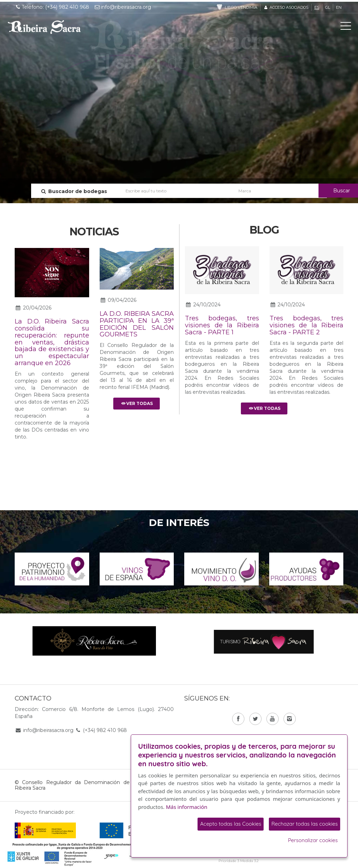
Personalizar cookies (313, 840)
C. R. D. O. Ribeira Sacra (44, 27)
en (339, 7)
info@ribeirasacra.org (122, 7)
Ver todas (136, 403)
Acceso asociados (285, 7)
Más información (187, 806)
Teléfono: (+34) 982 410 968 (52, 7)
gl (327, 7)
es (316, 7)
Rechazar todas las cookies (304, 823)
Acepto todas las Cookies (230, 823)
